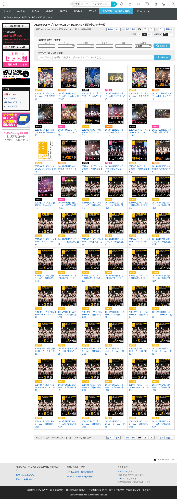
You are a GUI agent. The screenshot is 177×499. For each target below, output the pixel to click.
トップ (6, 11)
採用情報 (147, 490)
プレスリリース (45, 490)
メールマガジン (125, 471)
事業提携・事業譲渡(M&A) (128, 490)
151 (145, 29)
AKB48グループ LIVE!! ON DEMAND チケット (28, 17)
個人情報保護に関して (76, 490)
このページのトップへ (164, 460)
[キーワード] (95, 4)
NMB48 (49, 11)
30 (140, 34)
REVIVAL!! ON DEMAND (116, 11)
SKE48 (35, 11)
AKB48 (21, 11)
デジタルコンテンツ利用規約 (80, 476)
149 (133, 29)
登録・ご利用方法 (24, 479)
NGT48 (78, 11)
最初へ (110, 29)
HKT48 (64, 11)
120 (149, 34)
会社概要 (31, 490)
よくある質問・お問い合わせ (80, 472)
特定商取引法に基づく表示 (101, 490)
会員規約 (59, 490)
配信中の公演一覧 (13, 102)
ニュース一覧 (11, 106)
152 (152, 29)
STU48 (92, 11)
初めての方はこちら (25, 475)
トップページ (11, 98)
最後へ (169, 29)
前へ (118, 29)
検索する (164, 57)
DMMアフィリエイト (127, 478)
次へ (162, 29)
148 (127, 29)
